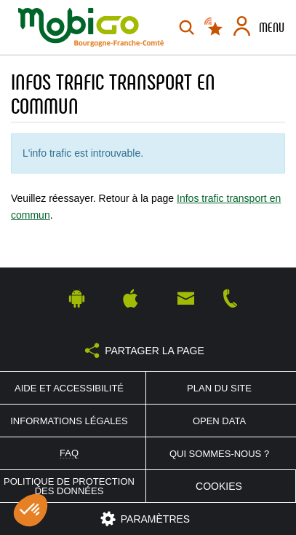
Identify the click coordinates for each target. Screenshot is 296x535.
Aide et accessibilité (69, 388)
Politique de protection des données (69, 486)
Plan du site (219, 388)
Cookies (219, 486)
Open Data (219, 420)
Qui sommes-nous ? (219, 453)
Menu (271, 28)
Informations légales (69, 420)
